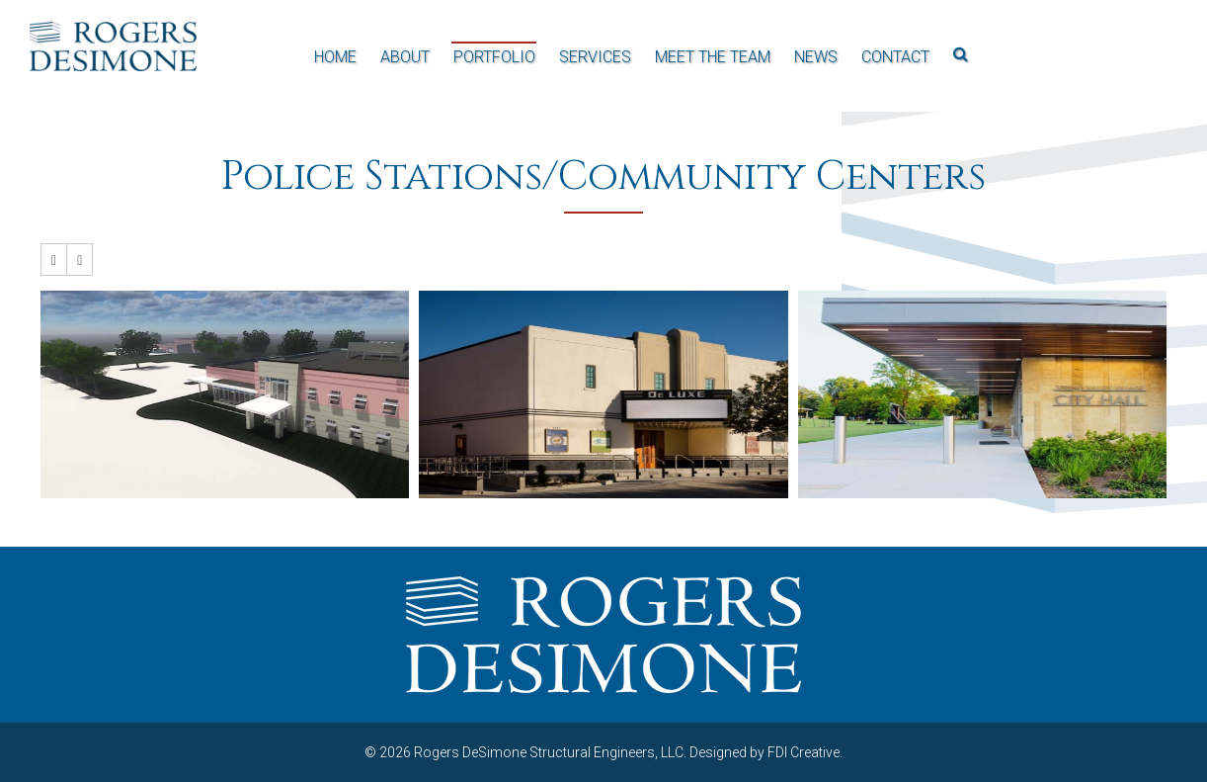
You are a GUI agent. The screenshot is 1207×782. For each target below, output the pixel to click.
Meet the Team (712, 56)
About (405, 56)
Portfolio (494, 56)
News (816, 56)
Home (335, 56)
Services (595, 56)
